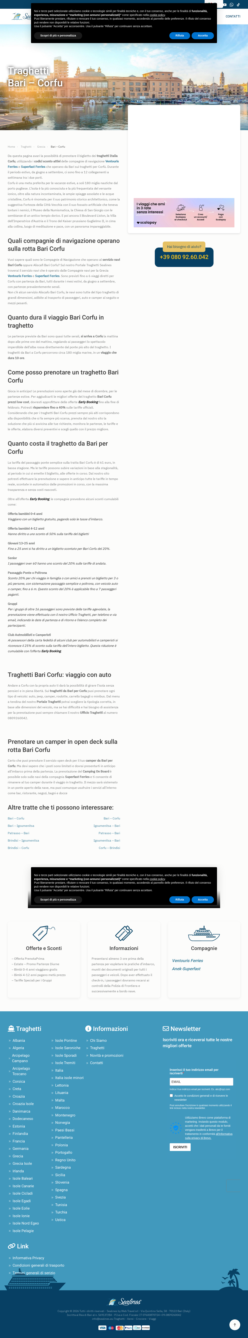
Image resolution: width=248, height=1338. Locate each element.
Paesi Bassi (62, 1130)
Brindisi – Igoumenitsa (23, 840)
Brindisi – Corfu (18, 848)
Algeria (16, 1048)
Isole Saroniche (65, 1048)
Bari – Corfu (16, 818)
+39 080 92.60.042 (184, 257)
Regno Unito (63, 1160)
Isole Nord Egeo (23, 1223)
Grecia (15, 1156)
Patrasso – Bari (18, 833)
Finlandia (18, 1133)
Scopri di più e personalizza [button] (58, 35)
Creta (14, 1089)
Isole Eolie (19, 1208)
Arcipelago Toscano (19, 1071)
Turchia (58, 1212)
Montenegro (62, 1115)
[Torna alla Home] (23, 16)
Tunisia (58, 1205)
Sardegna (60, 1167)
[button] (234, 1324)
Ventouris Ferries (187, 961)
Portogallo (61, 1152)
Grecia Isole (20, 1163)
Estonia (16, 1126)
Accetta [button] (203, 35)
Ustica (57, 1220)
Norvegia (60, 1122)
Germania (18, 1148)
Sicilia (57, 1175)
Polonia (59, 1145)
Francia (16, 1141)
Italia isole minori (67, 1078)
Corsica (16, 1081)
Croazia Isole (21, 1104)
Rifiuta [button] (180, 35)
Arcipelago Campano (19, 1058)
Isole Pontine (63, 1040)
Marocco (60, 1107)
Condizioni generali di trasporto (36, 1265)
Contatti (233, 16)
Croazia (16, 1096)
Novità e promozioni (104, 1055)
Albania (16, 1040)
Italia (56, 1070)
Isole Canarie (21, 1186)
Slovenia (59, 1182)
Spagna (59, 1190)
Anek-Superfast (186, 969)
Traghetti (94, 1048)
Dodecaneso (20, 1118)
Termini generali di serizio (31, 1273)
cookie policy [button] (157, 14)
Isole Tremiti (62, 1063)
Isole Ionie (19, 1216)
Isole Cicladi (20, 1193)
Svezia (58, 1197)
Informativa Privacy (26, 1258)
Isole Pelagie (21, 1231)
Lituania (59, 1093)
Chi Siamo (96, 1040)
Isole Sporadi (63, 1055)
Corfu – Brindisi (109, 848)
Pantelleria (61, 1137)
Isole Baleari (20, 1178)
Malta (57, 1100)
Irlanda (16, 1171)
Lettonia (59, 1085)
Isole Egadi (19, 1201)
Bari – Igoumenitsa (21, 826)
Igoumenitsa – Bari (107, 826)
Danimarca (19, 1111)
